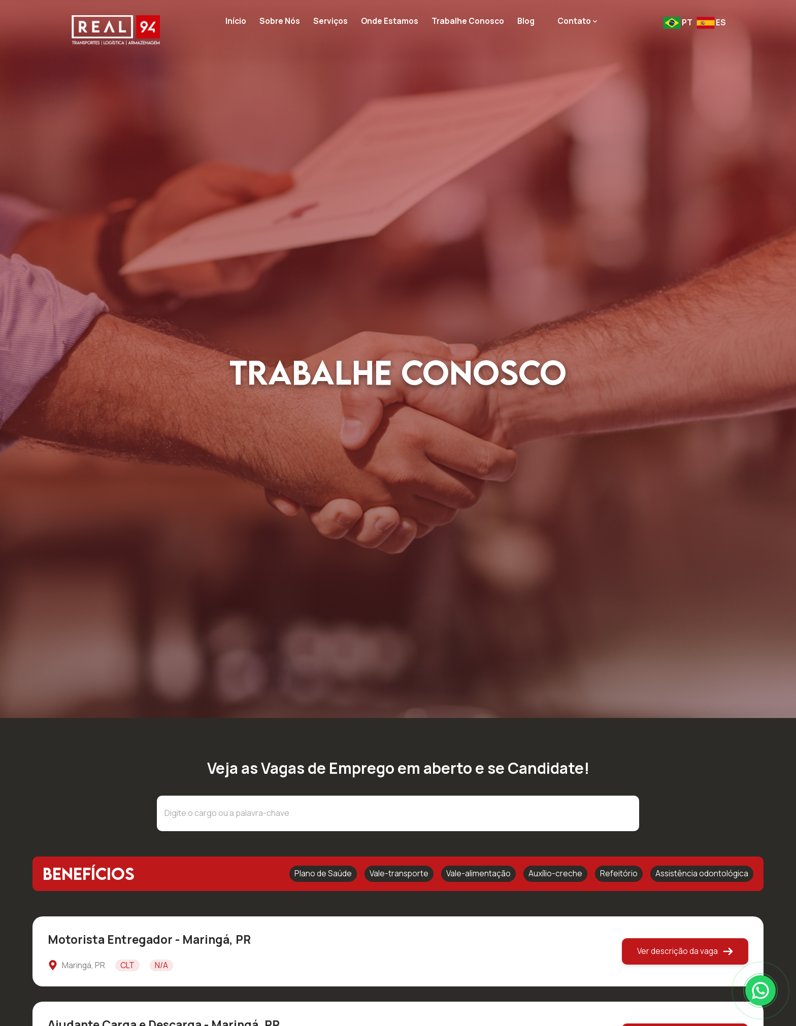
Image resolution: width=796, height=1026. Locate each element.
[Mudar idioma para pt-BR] (677, 22)
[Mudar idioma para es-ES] (711, 22)
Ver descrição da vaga (685, 950)
